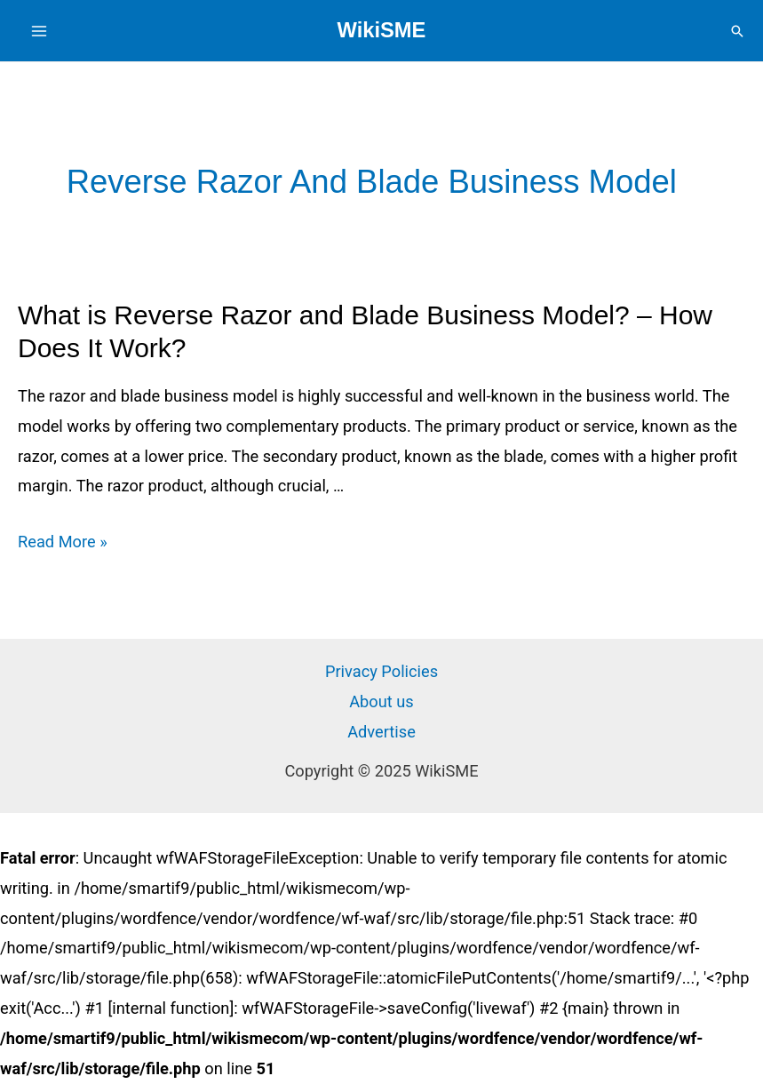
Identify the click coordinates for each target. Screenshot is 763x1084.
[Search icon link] (737, 31)
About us (381, 701)
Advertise (381, 731)
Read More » (62, 541)
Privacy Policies (381, 671)
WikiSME (382, 30)
